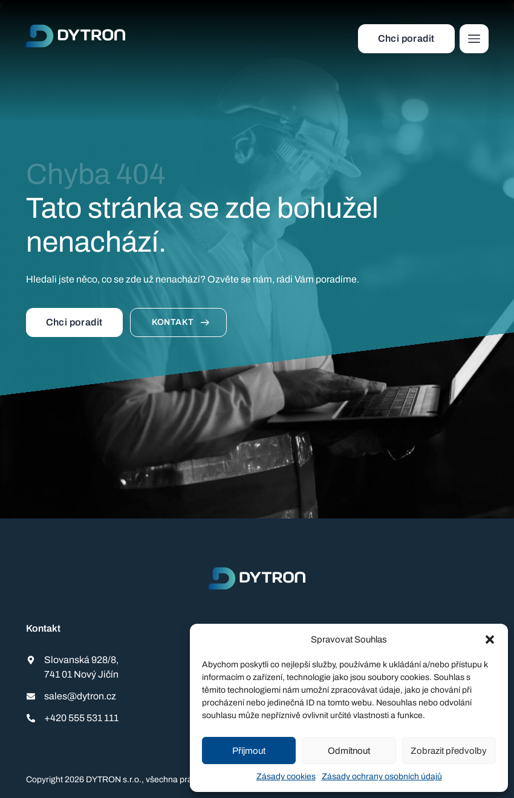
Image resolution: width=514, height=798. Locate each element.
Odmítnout (349, 751)
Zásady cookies (286, 776)
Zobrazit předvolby (449, 751)
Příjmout (248, 751)
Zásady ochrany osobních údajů (382, 776)
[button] (490, 639)
